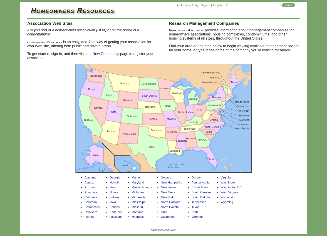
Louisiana (115, 216)
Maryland (137, 182)
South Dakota (200, 197)
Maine (135, 177)
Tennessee (198, 202)
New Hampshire (171, 182)
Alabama (90, 177)
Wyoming (226, 202)
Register (218, 5)
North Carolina (170, 202)
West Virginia (229, 192)
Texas (195, 207)
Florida (89, 216)
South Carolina (201, 192)
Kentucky (115, 212)
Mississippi (138, 202)
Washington (228, 182)
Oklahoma (168, 216)
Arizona (89, 187)
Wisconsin (227, 197)
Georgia (114, 177)
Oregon (196, 177)
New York (167, 197)
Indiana (114, 197)
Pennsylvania (200, 182)
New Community (105, 54)
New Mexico (169, 192)
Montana (137, 212)
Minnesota (138, 197)
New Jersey (169, 187)
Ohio (164, 212)
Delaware (90, 212)
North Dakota (170, 207)
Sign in (205, 5)
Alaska (89, 182)
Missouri (137, 207)
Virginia (225, 177)
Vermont (197, 216)
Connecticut (92, 207)
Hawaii (114, 182)
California (90, 197)
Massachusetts (141, 187)
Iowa (112, 202)
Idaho (113, 187)
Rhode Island (200, 187)
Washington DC (231, 187)
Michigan (137, 192)
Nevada (166, 177)
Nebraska (137, 216)
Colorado (90, 202)
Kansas (114, 207)
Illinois (113, 192)
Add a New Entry (188, 5)
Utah (194, 212)
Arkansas (90, 192)
